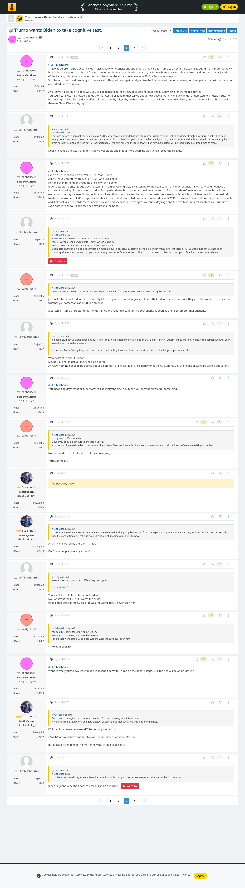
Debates (213, 39)
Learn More (182, 874)
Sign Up (210, 7)
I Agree (200, 876)
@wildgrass (57, 336)
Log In (229, 7)
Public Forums (159, 30)
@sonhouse (57, 129)
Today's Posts (197, 30)
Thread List (180, 30)
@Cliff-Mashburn (58, 64)
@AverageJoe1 (59, 714)
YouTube (57, 261)
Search (232, 30)
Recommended (216, 30)
